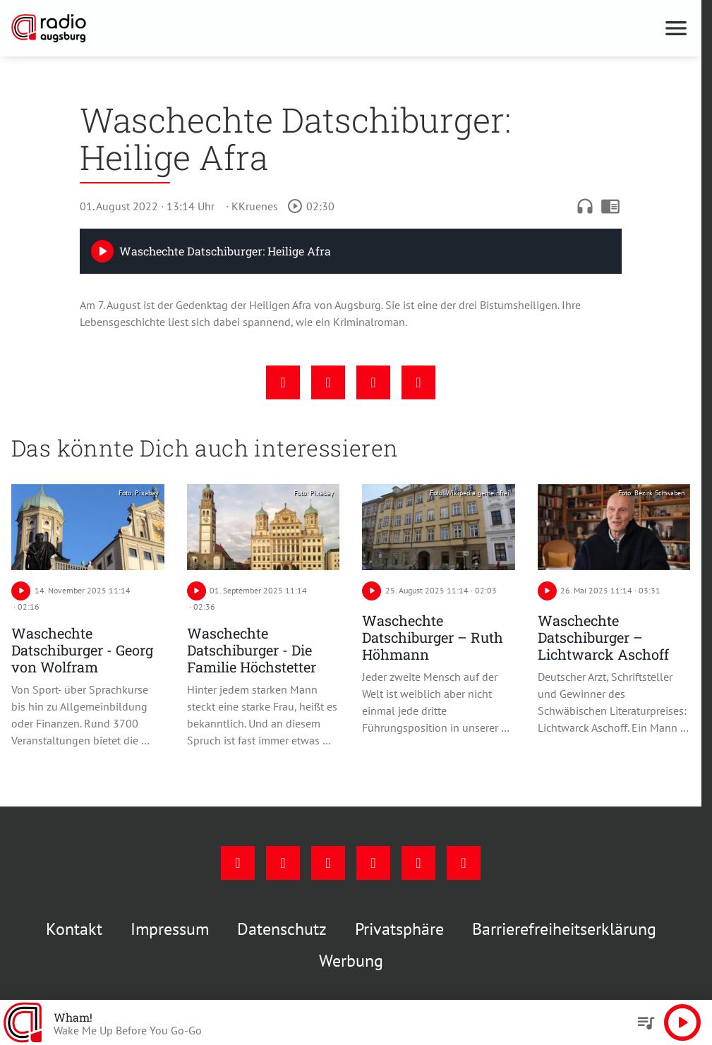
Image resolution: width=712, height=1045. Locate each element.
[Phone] (418, 863)
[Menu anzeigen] (676, 28)
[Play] (102, 251)
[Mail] (373, 863)
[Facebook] (238, 863)
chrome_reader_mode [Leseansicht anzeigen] (610, 206)
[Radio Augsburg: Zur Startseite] (181, 28)
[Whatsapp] (464, 863)
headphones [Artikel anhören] (585, 206)
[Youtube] (328, 863)
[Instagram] (283, 863)
